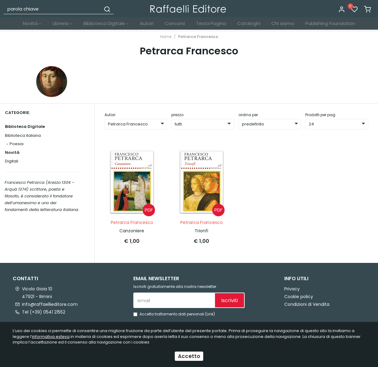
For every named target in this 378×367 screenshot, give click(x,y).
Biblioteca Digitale (106, 23)
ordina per (248, 114)
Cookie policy (298, 296)
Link (210, 314)
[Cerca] (107, 8)
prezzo (177, 114)
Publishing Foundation (330, 23)
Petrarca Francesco (198, 36)
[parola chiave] (52, 8)
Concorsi (175, 23)
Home (165, 36)
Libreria (62, 23)
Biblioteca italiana (23, 135)
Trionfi (201, 231)
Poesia (17, 144)
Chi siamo (282, 23)
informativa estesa (51, 337)
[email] (173, 300)
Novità (32, 23)
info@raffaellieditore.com (50, 304)
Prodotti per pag (320, 114)
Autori (146, 23)
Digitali (11, 161)
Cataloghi (248, 23)
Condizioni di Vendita (306, 304)
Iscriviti (229, 300)
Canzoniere (131, 231)
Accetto (189, 356)
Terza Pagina (211, 23)
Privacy (292, 289)
